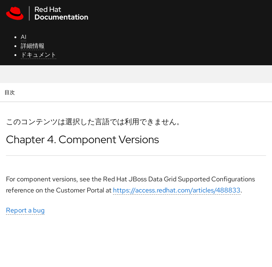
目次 (10, 92)
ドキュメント (38, 55)
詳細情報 (32, 46)
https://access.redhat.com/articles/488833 (177, 190)
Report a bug (25, 210)
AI (23, 37)
